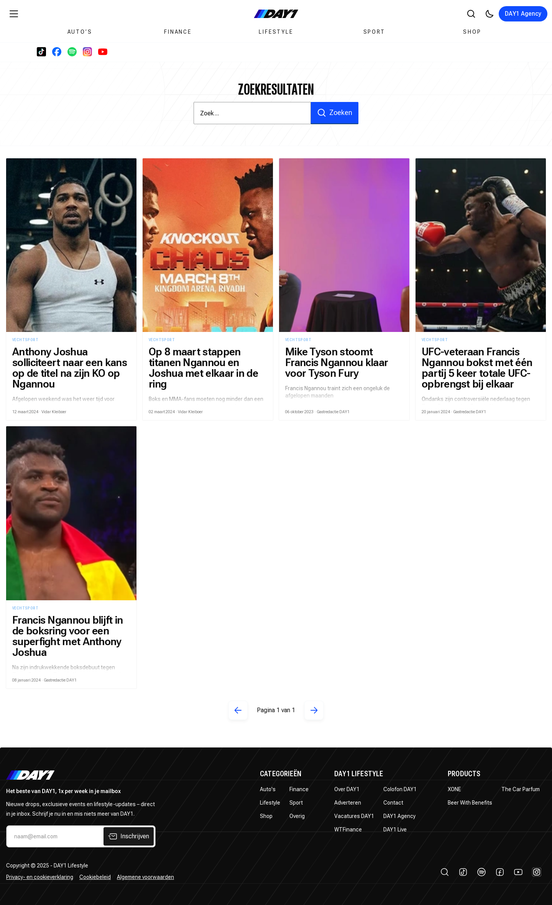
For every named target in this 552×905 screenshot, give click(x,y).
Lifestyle (276, 32)
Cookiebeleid (95, 877)
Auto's (268, 789)
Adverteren (347, 803)
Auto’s (79, 32)
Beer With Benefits (470, 803)
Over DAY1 (347, 789)
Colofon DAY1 (400, 789)
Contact (393, 803)
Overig (297, 816)
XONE (454, 789)
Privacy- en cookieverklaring (39, 877)
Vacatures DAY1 (354, 816)
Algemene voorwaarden (145, 877)
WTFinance (348, 829)
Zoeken (334, 112)
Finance (178, 32)
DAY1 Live (395, 829)
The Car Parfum (520, 789)
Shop (472, 32)
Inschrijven (128, 836)
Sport (374, 32)
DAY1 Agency (523, 13)
